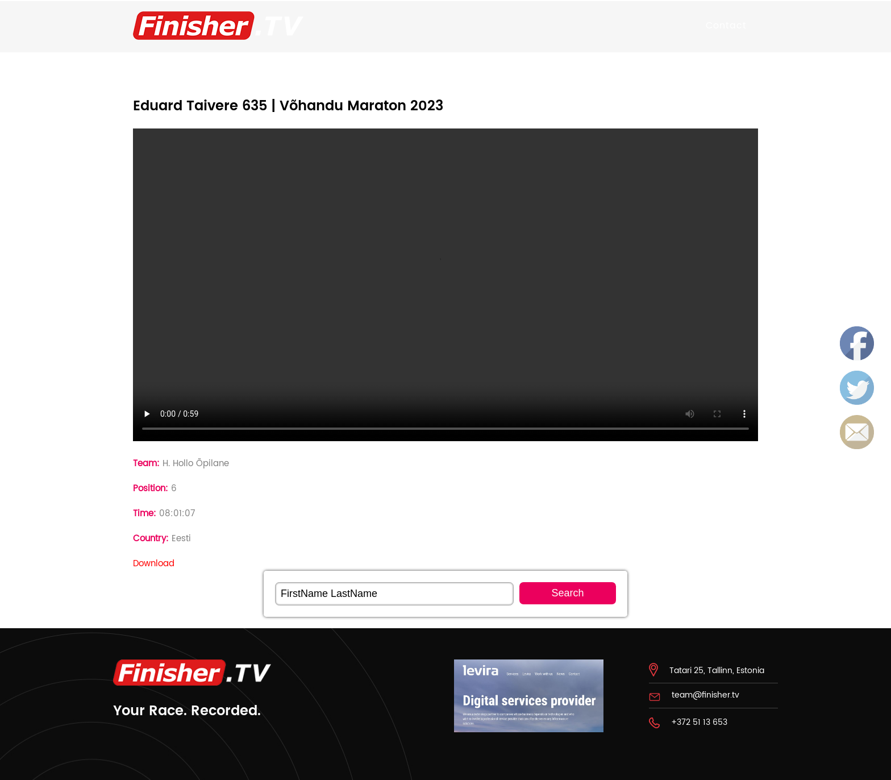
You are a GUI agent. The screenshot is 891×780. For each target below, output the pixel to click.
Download (153, 564)
